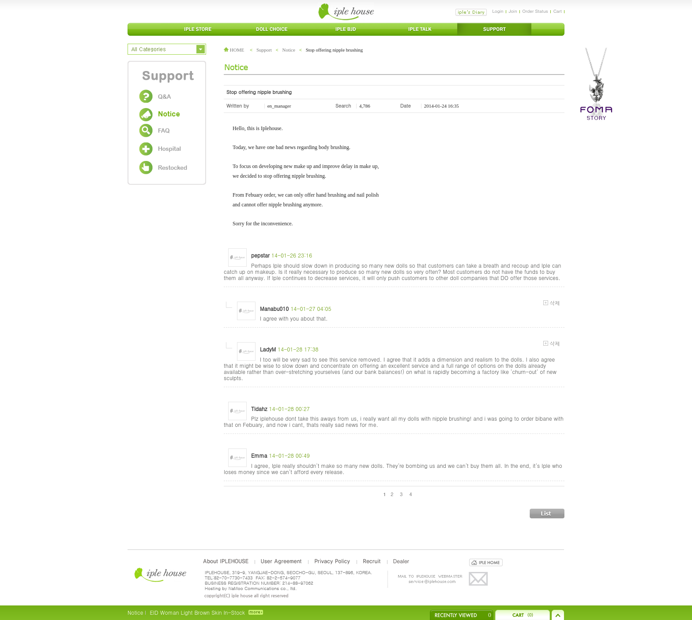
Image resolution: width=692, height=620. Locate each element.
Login (497, 11)
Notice (288, 49)
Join (513, 11)
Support (264, 49)
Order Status (535, 11)
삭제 (551, 303)
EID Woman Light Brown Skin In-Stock (197, 612)
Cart (557, 11)
